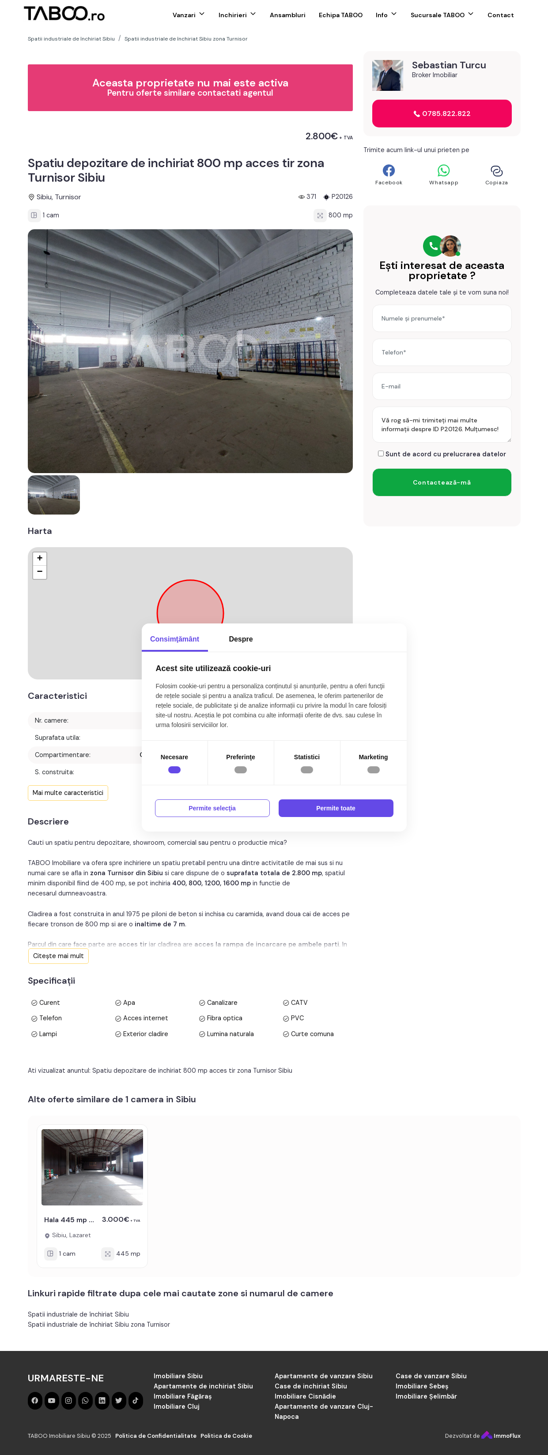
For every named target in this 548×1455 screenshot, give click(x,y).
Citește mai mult (58, 956)
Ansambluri (288, 15)
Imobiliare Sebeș (422, 1386)
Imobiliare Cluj (177, 1406)
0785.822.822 (442, 113)
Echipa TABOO (341, 15)
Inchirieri (233, 15)
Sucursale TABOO (438, 15)
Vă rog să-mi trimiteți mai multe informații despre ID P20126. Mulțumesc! (442, 425)
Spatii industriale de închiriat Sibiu (78, 1314)
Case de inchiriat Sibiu (311, 1386)
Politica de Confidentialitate (156, 1436)
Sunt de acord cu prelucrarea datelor (442, 454)
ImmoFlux (501, 1436)
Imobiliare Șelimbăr (426, 1396)
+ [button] (39, 559)
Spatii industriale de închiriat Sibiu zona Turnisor (99, 1324)
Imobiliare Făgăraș (183, 1396)
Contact (501, 15)
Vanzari (184, 15)
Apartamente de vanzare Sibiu (324, 1376)
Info (382, 15)
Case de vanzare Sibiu (431, 1376)
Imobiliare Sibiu (178, 1376)
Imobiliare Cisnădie (305, 1396)
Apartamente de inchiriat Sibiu (203, 1386)
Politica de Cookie (226, 1436)
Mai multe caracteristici (68, 793)
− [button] (39, 572)
